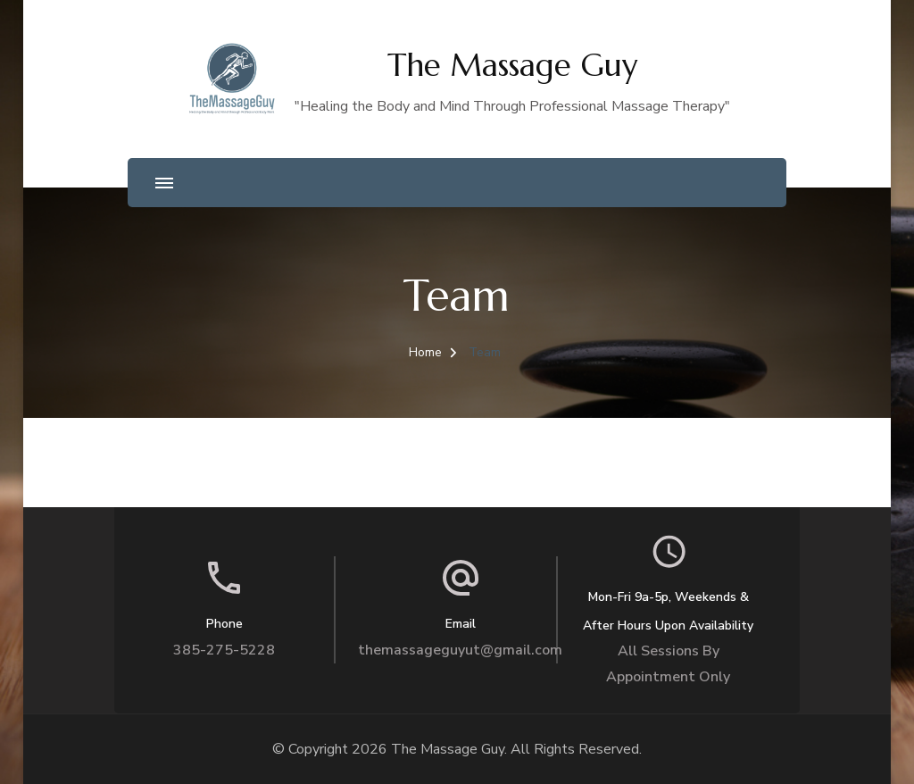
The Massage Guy (512, 65)
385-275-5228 (224, 650)
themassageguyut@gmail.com (460, 650)
